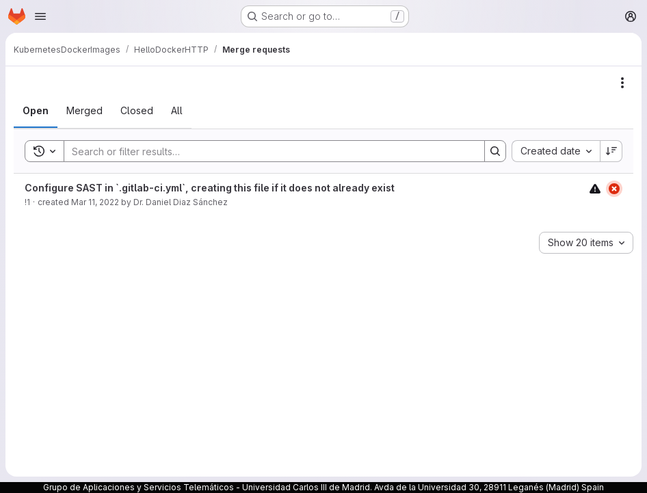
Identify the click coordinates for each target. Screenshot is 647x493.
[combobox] (556, 151)
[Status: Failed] (614, 189)
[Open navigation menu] (40, 16)
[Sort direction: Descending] (611, 151)
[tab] (35, 111)
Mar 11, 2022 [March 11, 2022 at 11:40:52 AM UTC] (95, 202)
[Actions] (622, 83)
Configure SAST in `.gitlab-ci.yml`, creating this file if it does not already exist (210, 188)
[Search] (267, 151)
